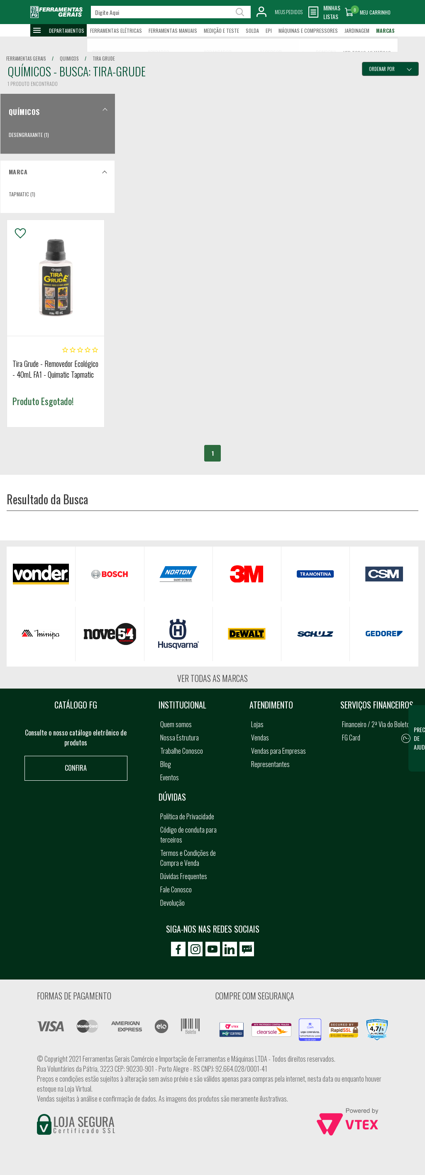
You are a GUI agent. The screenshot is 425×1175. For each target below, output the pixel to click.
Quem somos (176, 724)
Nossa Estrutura (179, 738)
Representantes (270, 764)
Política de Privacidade (187, 816)
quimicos (69, 58)
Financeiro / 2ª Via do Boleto (376, 724)
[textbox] (171, 12)
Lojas (257, 724)
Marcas (385, 30)
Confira (76, 768)
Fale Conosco (176, 889)
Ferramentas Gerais (26, 58)
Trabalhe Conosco (181, 751)
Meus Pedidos (289, 11)
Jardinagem (356, 30)
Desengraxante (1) (29, 135)
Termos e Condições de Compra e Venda (188, 858)
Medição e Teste (221, 30)
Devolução (172, 903)
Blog (165, 764)
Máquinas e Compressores (308, 30)
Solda (252, 30)
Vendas (260, 738)
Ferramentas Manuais (173, 30)
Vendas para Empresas (278, 751)
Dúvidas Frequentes (183, 876)
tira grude (104, 58)
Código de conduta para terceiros (188, 835)
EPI (269, 30)
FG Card (351, 738)
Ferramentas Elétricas (116, 30)
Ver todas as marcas (212, 678)
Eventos (169, 777)
